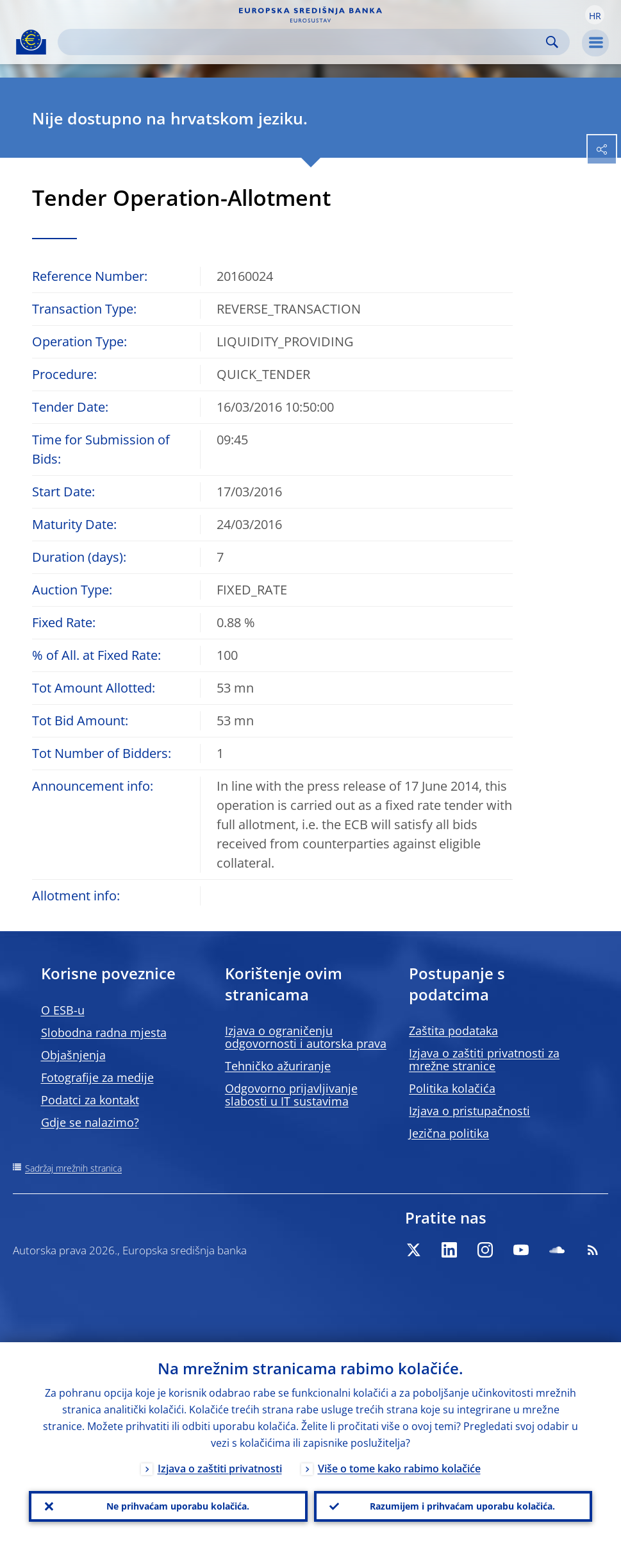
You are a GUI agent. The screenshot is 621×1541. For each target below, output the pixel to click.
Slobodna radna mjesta (104, 1032)
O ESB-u (63, 1010)
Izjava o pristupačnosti (469, 1110)
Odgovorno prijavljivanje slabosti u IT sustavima (291, 1095)
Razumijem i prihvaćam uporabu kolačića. (462, 1506)
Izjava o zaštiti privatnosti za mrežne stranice (484, 1059)
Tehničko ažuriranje (278, 1066)
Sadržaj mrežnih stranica (73, 1168)
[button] (594, 14)
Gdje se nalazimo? (90, 1122)
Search (552, 42)
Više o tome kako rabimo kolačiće (399, 1468)
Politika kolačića (452, 1088)
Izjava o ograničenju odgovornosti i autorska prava (305, 1037)
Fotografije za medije (97, 1077)
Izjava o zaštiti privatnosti (220, 1468)
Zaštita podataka (453, 1030)
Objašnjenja (73, 1055)
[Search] (303, 42)
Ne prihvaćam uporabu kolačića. (177, 1506)
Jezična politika (449, 1133)
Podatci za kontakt (90, 1099)
